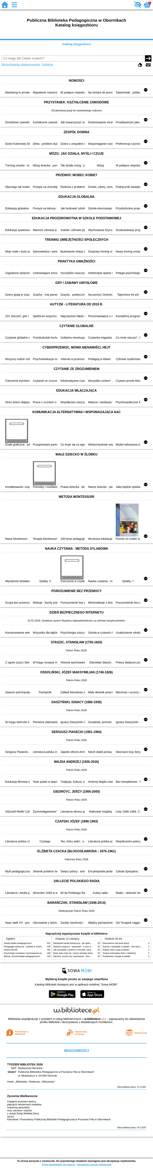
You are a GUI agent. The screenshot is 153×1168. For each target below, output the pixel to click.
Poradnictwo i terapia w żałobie (116, 956)
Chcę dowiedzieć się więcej (58, 1164)
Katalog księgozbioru (76, 44)
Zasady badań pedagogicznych (18, 943)
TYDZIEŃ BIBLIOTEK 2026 (25, 1064)
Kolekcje (47, 64)
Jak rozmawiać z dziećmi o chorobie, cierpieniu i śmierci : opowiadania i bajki (87, 950)
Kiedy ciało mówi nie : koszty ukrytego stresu (73, 953)
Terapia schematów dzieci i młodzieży (119, 953)
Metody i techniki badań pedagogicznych (22, 956)
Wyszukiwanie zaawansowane (21, 64)
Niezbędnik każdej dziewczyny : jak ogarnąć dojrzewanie (78, 943)
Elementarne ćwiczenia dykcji (116, 943)
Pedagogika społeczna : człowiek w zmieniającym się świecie (31, 947)
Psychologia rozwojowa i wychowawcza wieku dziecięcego (30, 953)
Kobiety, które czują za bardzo (116, 950)
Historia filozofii (10, 950)
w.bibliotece (94, 1018)
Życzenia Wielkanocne (22, 1096)
